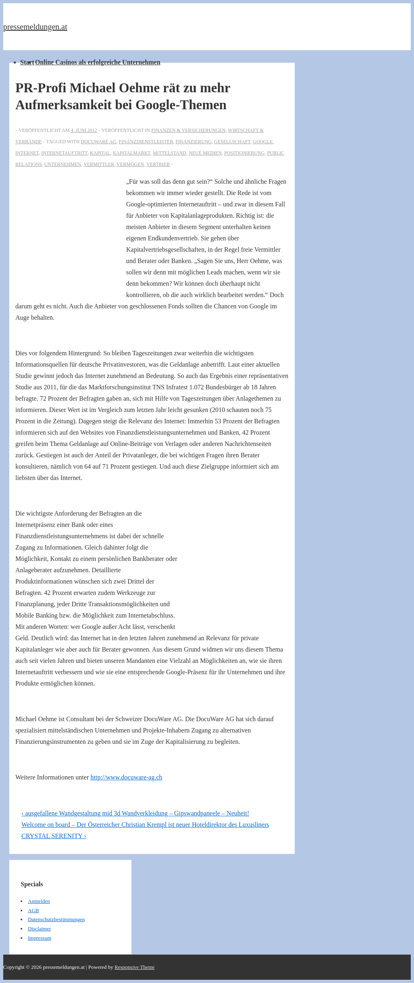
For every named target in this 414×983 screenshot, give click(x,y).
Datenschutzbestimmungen (56, 919)
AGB (33, 910)
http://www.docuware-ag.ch (127, 777)
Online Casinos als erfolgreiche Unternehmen (98, 62)
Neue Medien (205, 153)
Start (27, 62)
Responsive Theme (134, 967)
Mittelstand (169, 153)
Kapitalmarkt (131, 153)
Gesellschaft (232, 141)
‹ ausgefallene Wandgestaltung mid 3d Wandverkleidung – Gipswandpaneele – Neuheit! (135, 813)
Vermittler (98, 164)
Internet (27, 153)
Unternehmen (62, 164)
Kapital (100, 153)
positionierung (244, 153)
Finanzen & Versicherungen (188, 130)
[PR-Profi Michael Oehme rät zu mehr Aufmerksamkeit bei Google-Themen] (84, 130)
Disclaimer (39, 929)
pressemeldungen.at (35, 26)
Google (262, 141)
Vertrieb (158, 164)
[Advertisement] (70, 231)
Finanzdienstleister (145, 141)
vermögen (130, 164)
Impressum (39, 938)
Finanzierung (193, 141)
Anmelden (39, 901)
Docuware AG (98, 141)
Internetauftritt (64, 153)
